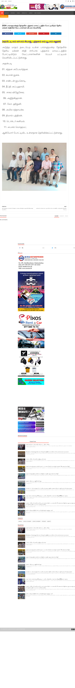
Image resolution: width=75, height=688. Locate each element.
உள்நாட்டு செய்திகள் (63, 314)
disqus (48, 224)
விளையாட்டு (24, 12)
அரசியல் (30, 12)
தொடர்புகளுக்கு (38, 12)
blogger (39, 224)
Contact (10, 1)
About (6, 1)
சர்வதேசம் (13, 12)
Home (2, 1)
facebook (44, 224)
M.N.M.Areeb (22, 441)
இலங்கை (7, 12)
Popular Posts (59, 218)
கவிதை (18, 12)
